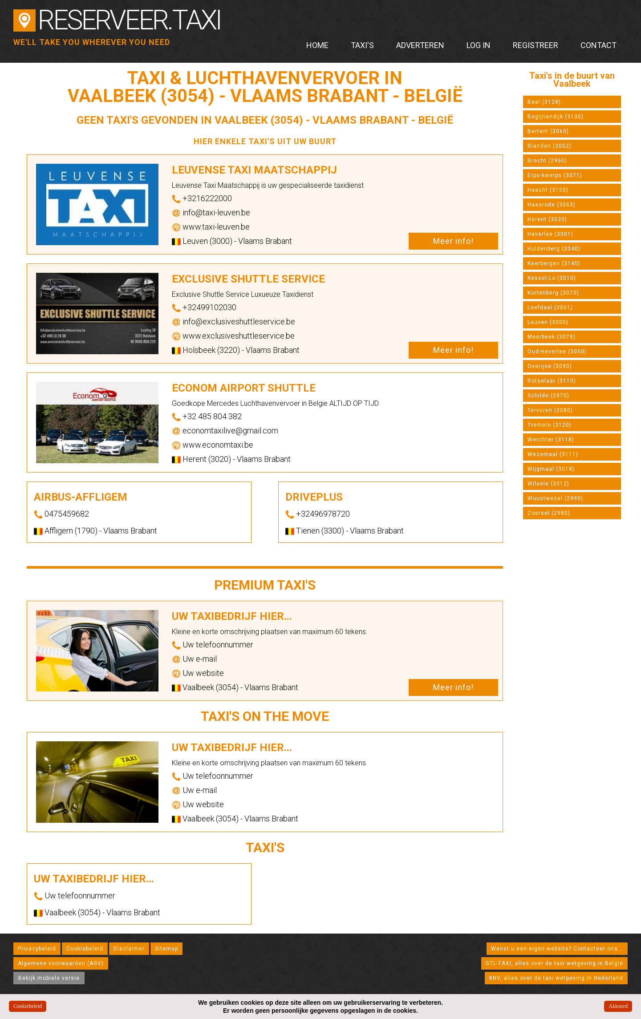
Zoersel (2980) (548, 513)
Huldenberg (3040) (553, 249)
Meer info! (453, 241)
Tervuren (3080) (550, 410)
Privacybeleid (37, 949)
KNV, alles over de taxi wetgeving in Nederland (556, 978)
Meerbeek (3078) (551, 337)
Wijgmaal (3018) (551, 469)
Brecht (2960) (547, 161)
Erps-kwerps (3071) (554, 175)
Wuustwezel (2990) (555, 498)
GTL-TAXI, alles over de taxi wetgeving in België (554, 963)
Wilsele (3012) (548, 484)
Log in (479, 45)
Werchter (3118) (550, 440)
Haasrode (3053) (551, 205)
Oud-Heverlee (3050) (557, 351)
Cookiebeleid (84, 949)
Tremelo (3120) (549, 425)
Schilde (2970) (548, 395)
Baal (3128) (544, 102)
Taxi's (362, 45)
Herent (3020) (547, 219)
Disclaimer (129, 949)
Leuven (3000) (547, 322)
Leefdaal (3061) (550, 307)
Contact (598, 45)
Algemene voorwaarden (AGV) (61, 963)
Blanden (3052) (549, 146)
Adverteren (420, 45)
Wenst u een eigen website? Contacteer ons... (557, 949)
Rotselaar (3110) (551, 381)
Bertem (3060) (548, 131)
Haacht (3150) (547, 190)
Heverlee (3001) (550, 234)
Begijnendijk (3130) (555, 116)
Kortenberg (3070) (553, 293)
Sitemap (166, 949)
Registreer (535, 45)
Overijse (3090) (549, 366)
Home (317, 45)
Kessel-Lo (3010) (551, 278)
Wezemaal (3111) (552, 454)
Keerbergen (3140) (553, 263)
